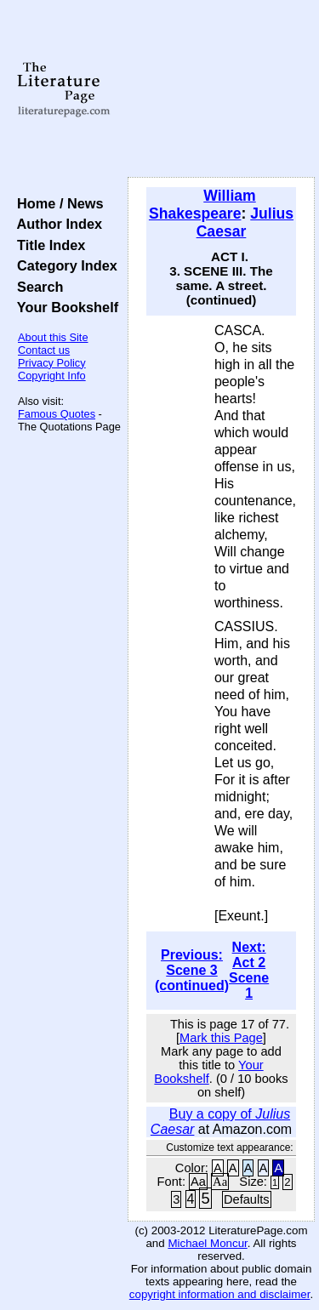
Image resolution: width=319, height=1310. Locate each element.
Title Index (47, 245)
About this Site (53, 337)
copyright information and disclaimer (219, 1294)
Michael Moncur (207, 1243)
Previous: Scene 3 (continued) (192, 970)
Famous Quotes (56, 413)
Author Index (55, 223)
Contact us (44, 350)
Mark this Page (221, 1038)
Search (36, 286)
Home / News (56, 203)
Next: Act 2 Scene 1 (249, 970)
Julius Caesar (245, 222)
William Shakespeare (202, 204)
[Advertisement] (221, 89)
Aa (198, 1181)
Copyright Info (52, 375)
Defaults (247, 1199)
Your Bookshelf (63, 307)
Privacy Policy (52, 362)
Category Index (63, 265)
